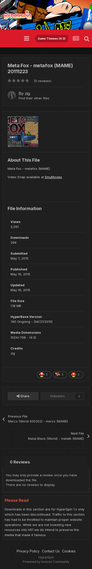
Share (23, 396)
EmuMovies (53, 177)
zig (27, 93)
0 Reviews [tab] (20, 462)
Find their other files (34, 98)
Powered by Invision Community (46, 562)
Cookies (69, 551)
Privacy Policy (28, 551)
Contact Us (51, 551)
